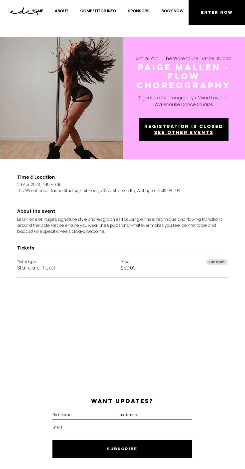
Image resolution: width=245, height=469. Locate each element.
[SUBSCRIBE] (122, 449)
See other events (184, 132)
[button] (173, 11)
